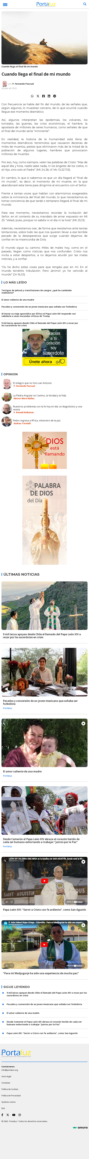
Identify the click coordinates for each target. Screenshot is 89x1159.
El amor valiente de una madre (17, 299)
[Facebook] (2, 1115)
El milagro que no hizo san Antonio (32, 383)
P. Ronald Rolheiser (24, 412)
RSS (3, 1108)
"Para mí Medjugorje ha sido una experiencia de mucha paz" (41, 973)
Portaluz (7, 708)
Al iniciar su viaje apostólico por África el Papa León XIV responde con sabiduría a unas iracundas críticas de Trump (38, 314)
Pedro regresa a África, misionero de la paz (37, 420)
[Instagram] (20, 1115)
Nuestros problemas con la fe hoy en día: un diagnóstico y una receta (47, 408)
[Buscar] (85, 4)
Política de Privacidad (11, 1095)
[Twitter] (8, 1115)
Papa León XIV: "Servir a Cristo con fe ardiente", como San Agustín (44, 909)
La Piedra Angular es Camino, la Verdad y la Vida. (39, 395)
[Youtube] (14, 1115)
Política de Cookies (9, 1089)
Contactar (5, 1082)
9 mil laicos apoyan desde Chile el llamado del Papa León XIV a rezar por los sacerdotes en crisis (39, 324)
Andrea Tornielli (22, 423)
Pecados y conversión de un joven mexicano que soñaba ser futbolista (39, 306)
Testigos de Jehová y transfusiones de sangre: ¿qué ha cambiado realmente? (36, 291)
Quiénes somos (8, 1102)
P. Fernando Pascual (23, 83)
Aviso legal (6, 1076)
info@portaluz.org (9, 1070)
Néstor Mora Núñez (24, 398)
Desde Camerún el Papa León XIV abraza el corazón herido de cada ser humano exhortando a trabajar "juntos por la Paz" (41, 840)
